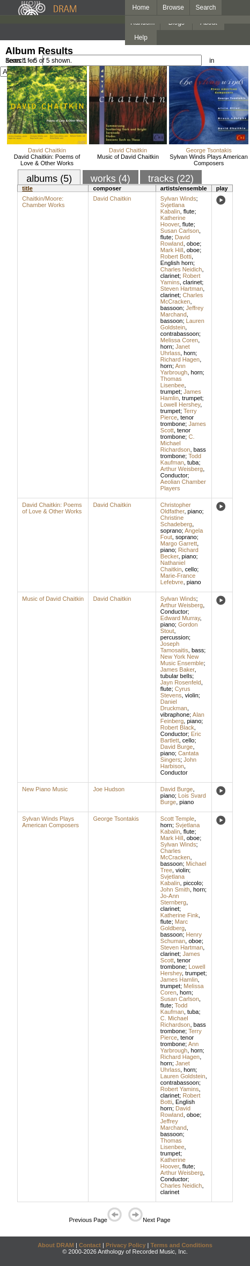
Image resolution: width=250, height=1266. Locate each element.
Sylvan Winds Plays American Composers (209, 159)
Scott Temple (177, 818)
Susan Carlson (179, 230)
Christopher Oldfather (175, 508)
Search (206, 7)
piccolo (192, 883)
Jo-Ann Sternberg (173, 899)
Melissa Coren (179, 340)
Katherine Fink (179, 915)
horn (166, 346)
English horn (176, 263)
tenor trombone (177, 420)
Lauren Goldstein (182, 324)
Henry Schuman (181, 937)
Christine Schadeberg (176, 520)
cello (191, 569)
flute (189, 211)
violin (191, 695)
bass (198, 650)
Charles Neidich (181, 269)
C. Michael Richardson (177, 443)
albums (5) (49, 178)
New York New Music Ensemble (182, 659)
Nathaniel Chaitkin (172, 566)
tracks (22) (171, 178)
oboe (193, 243)
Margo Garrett (178, 543)
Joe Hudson (108, 789)
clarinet (169, 276)
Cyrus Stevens (175, 692)
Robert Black (177, 727)
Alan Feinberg (182, 717)
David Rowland (175, 240)
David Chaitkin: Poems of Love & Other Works (47, 159)
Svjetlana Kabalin (172, 208)
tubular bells (176, 676)
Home (140, 7)
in (211, 60)
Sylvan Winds (178, 198)
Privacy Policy (126, 1245)
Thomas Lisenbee (172, 382)
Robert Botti (176, 256)
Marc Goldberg (174, 924)
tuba (192, 462)
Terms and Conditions (181, 1245)
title (27, 188)
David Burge (176, 747)
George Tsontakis (208, 150)
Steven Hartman (181, 288)
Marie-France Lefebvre (177, 578)
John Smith (175, 889)
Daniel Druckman (173, 704)
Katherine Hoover (173, 221)
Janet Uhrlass (175, 349)
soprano (171, 530)
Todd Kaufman (180, 459)
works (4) (110, 178)
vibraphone (174, 714)
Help (141, 37)
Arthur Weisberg (181, 469)
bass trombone (183, 452)
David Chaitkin (47, 150)
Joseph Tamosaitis (174, 647)
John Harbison (178, 762)
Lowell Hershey (180, 404)
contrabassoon (179, 333)
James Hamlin (179, 979)
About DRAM (56, 1245)
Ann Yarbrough (174, 369)
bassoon (171, 308)
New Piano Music (45, 789)
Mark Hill (171, 250)
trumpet (170, 391)
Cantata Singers (179, 756)
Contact (90, 1245)
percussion (174, 637)
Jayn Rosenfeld (180, 682)
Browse (173, 7)
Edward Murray (180, 618)
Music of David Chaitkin (128, 156)
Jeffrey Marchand (182, 311)
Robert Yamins (179, 1089)
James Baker (177, 669)
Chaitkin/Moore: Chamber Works (43, 201)
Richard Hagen (180, 359)
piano (195, 511)
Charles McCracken (181, 298)
